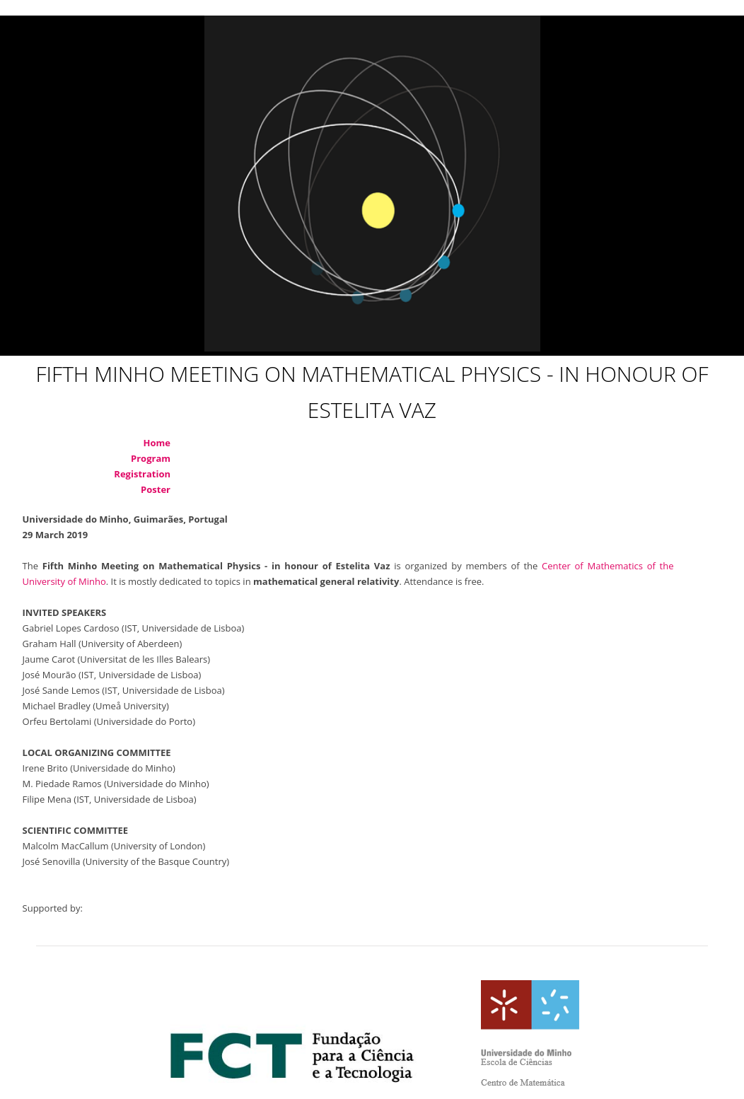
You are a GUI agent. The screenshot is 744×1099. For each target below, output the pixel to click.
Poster (155, 489)
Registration (142, 473)
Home (157, 442)
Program (150, 458)
